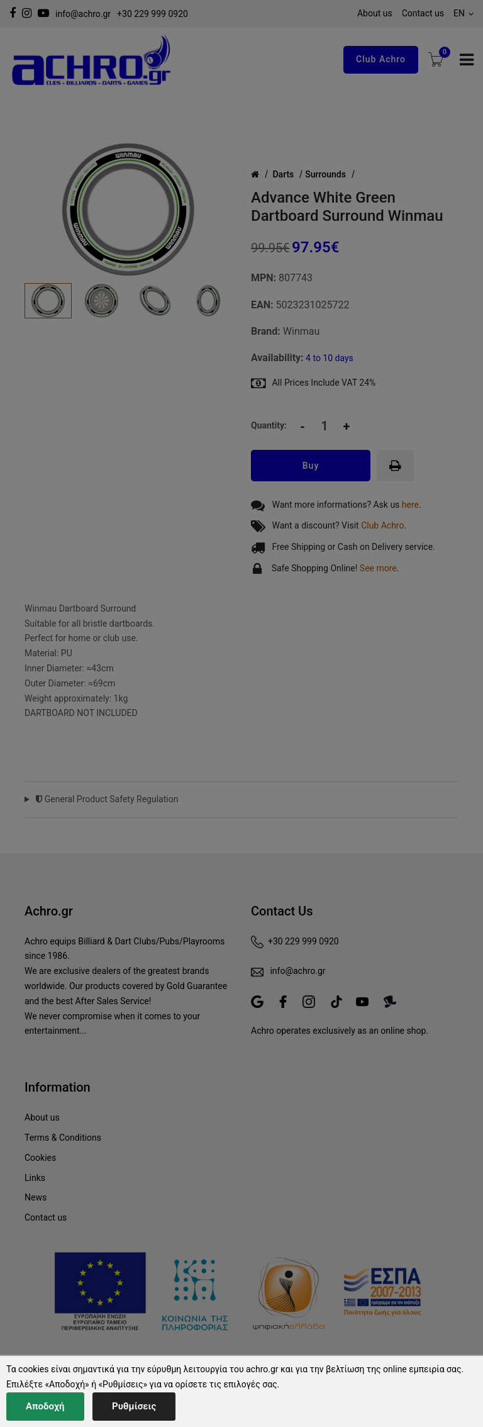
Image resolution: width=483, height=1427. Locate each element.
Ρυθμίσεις (134, 1406)
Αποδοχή (45, 1406)
